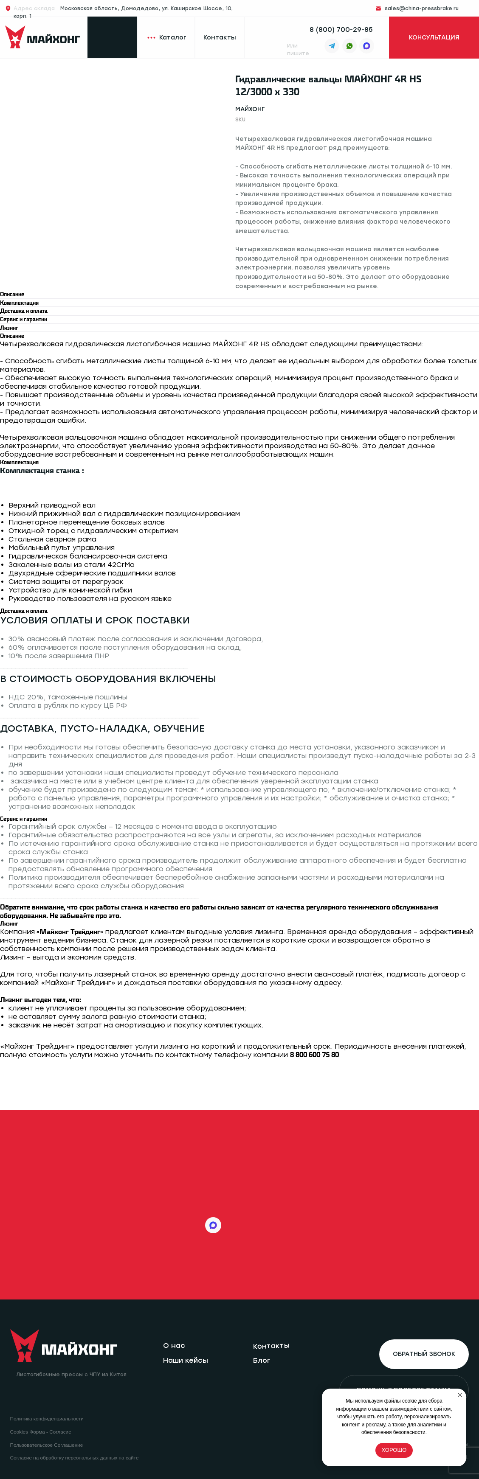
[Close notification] (460, 1395)
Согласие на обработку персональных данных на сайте (74, 1457)
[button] (434, 38)
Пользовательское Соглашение (46, 1445)
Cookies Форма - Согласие (40, 1431)
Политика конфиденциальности (47, 1418)
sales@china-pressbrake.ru (422, 8)
